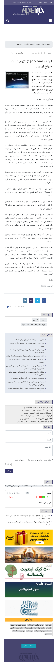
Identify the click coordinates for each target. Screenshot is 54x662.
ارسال (5, 433)
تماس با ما (27, 2)
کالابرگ (6, 591)
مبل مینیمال (34, 594)
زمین (43, 295)
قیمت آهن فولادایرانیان (42, 597)
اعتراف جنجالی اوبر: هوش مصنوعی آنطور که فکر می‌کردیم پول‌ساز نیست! (26, 485)
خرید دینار (29, 597)
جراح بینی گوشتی (18, 597)
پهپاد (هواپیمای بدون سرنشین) (18, 295)
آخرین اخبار (45, 473)
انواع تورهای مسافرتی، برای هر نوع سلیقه (36, 378)
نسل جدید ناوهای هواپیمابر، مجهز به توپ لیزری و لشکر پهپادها (24, 328)
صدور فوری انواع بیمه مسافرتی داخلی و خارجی (34, 384)
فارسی (50, 2)
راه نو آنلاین (39, 591)
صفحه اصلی (45, 44)
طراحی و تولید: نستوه (28, 634)
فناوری (19, 44)
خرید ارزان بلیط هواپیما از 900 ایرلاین (38, 370)
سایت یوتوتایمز (45, 594)
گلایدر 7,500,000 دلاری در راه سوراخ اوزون (27, 64)
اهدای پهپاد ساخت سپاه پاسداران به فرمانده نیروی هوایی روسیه (23, 354)
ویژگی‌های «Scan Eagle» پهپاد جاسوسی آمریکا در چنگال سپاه (24, 315)
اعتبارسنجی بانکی (23, 594)
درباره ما (22, 2)
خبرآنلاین (27, 11)
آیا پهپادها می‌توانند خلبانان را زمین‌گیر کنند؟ (30, 311)
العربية (45, 2)
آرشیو (13, 2)
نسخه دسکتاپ (27, 609)
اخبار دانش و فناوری (31, 44)
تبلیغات (17, 2)
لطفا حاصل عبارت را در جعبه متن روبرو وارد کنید (34, 423)
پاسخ (7, 460)
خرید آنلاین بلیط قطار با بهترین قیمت (38, 376)
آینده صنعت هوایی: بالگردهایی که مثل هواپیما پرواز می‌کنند (25, 324)
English (40, 2)
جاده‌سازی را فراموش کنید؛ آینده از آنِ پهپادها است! (27, 344)
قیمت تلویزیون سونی (18, 591)
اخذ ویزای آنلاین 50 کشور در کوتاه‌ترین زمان (36, 381)
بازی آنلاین (30, 591)
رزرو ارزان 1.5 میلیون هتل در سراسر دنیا (37, 373)
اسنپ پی (7, 597)
